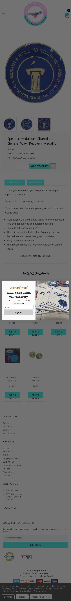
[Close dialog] (67, 282)
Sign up (18, 312)
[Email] (19, 307)
